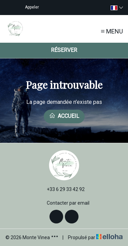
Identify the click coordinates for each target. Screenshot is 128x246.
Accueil (64, 115)
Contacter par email (64, 203)
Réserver (64, 50)
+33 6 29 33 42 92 (62, 189)
